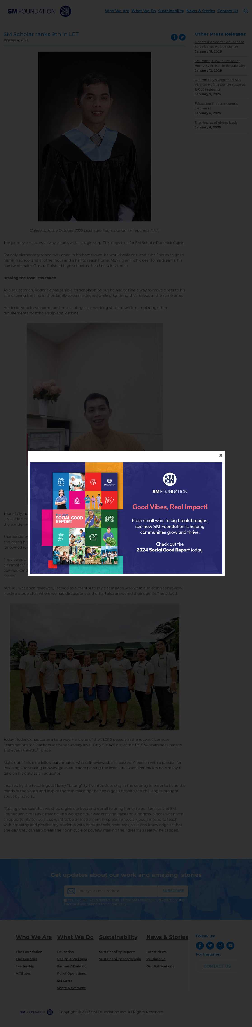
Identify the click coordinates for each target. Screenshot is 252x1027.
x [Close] (220, 455)
